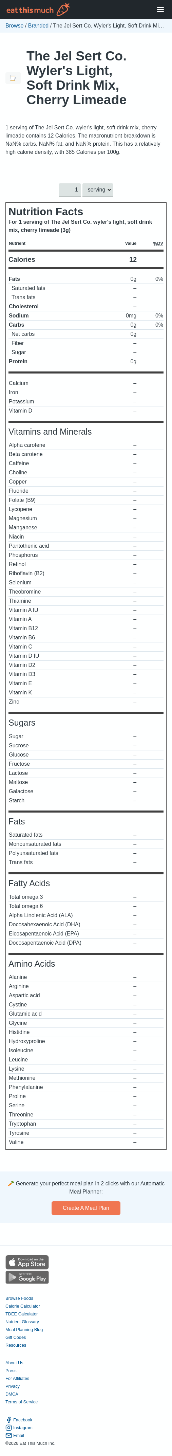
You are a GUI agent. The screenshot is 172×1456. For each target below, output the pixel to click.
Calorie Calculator (22, 1306)
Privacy (12, 1386)
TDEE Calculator (21, 1313)
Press (11, 1370)
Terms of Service (21, 1402)
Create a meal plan (86, 1208)
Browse (14, 26)
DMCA (11, 1394)
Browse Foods (19, 1298)
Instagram (19, 1427)
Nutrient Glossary (22, 1321)
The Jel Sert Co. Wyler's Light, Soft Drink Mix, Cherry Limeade (76, 78)
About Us (14, 1362)
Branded (38, 26)
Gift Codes (15, 1337)
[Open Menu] (160, 9)
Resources (15, 1345)
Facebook (18, 1420)
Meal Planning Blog (24, 1329)
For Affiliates (17, 1378)
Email (14, 1435)
